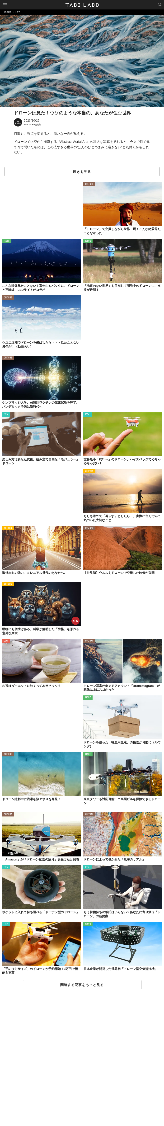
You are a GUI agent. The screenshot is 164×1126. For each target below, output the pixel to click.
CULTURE (89, 184)
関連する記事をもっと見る (82, 985)
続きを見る (82, 172)
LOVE (6, 641)
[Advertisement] (82, 1058)
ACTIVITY (89, 471)
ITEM (6, 414)
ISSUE (6, 241)
